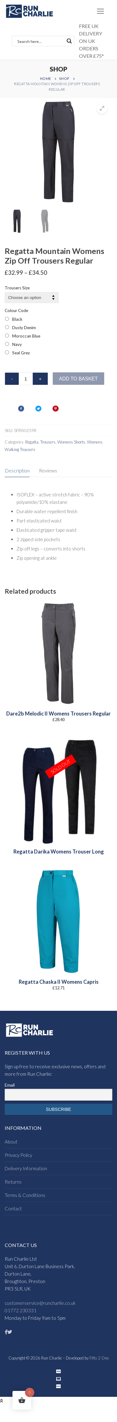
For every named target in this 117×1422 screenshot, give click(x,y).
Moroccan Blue (26, 336)
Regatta (31, 441)
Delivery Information (26, 1168)
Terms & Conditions (25, 1195)
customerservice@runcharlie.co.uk (40, 1303)
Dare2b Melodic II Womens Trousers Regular (58, 714)
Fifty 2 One (99, 1357)
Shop (64, 78)
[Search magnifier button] (69, 41)
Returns (13, 1182)
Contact (13, 1208)
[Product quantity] (26, 379)
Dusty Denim (24, 327)
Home (45, 78)
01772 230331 (21, 1310)
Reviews (48, 470)
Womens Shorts (71, 441)
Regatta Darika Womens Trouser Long (58, 852)
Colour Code (16, 310)
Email (10, 1085)
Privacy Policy (18, 1155)
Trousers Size (17, 287)
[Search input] (40, 41)
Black (17, 319)
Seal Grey (21, 352)
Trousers (48, 441)
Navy (17, 344)
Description (17, 470)
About (11, 1141)
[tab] (17, 470)
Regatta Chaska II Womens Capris (59, 982)
